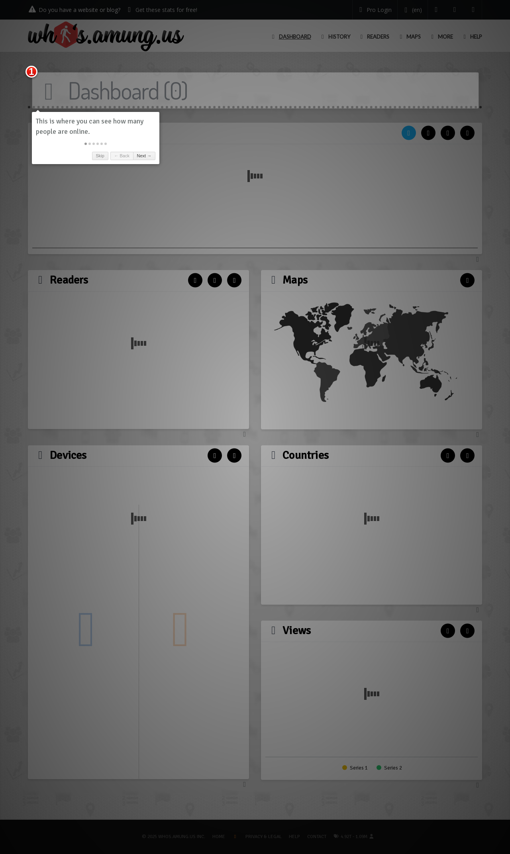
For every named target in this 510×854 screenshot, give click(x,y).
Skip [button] (100, 155)
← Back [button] (121, 155)
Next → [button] (144, 155)
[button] (85, 144)
